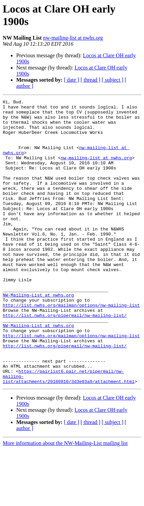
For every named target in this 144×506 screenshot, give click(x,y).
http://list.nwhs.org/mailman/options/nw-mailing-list (71, 347)
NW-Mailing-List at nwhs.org (38, 334)
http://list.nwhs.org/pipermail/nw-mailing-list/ (65, 359)
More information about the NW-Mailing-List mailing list (65, 500)
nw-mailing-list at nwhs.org (73, 38)
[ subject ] (112, 80)
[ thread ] (90, 80)
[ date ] (71, 80)
